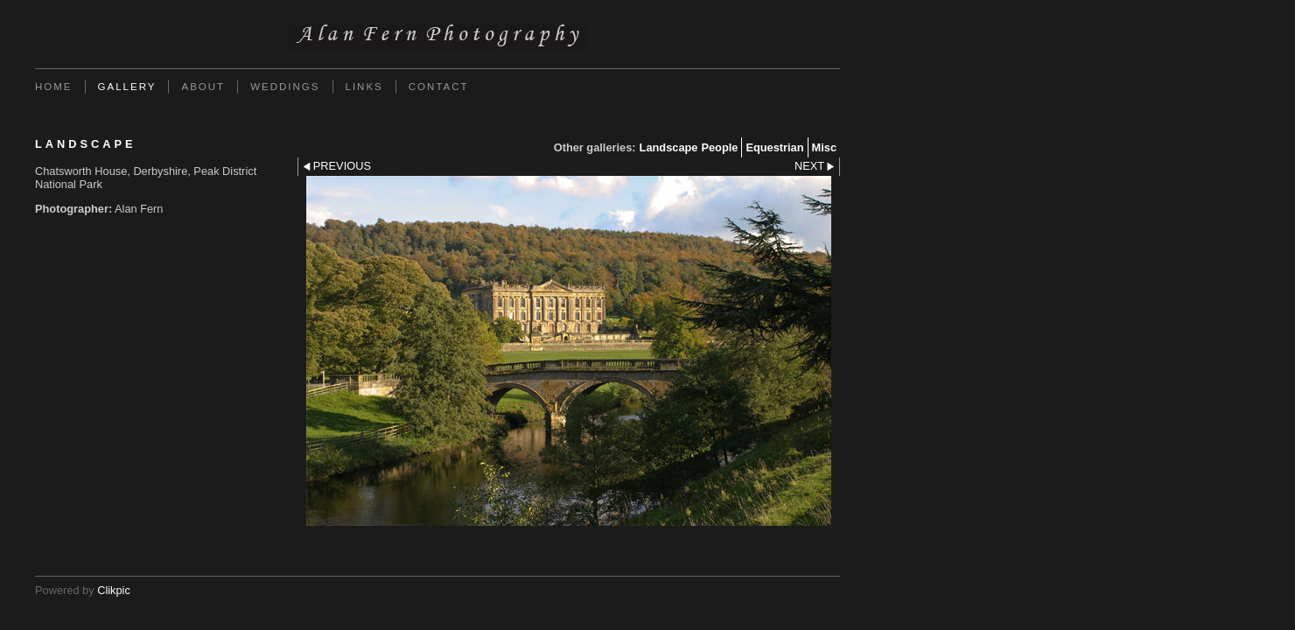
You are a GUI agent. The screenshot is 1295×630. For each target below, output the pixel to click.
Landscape (669, 147)
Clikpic (113, 590)
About (203, 86)
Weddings (284, 86)
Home (54, 86)
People (719, 147)
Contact (439, 86)
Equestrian (774, 147)
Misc (824, 147)
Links (364, 86)
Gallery (127, 86)
